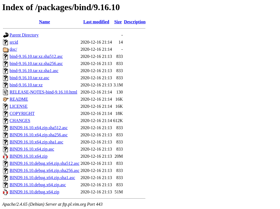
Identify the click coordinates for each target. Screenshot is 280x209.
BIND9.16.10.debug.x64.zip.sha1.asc (42, 177)
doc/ (13, 49)
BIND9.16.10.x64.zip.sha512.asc (39, 127)
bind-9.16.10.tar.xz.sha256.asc (36, 63)
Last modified (96, 21)
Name (44, 21)
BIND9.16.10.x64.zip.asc (32, 149)
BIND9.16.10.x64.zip (29, 156)
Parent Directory (24, 35)
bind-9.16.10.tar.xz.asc (29, 77)
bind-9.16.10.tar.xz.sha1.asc (34, 70)
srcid (14, 42)
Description (134, 21)
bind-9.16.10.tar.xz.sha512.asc (36, 56)
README (19, 99)
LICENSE (19, 106)
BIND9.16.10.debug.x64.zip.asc (38, 184)
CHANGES (20, 120)
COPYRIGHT (22, 113)
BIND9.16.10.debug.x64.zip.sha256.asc (45, 170)
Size (118, 21)
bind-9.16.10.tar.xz (26, 85)
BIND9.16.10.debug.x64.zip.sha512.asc (45, 163)
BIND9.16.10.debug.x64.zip (34, 192)
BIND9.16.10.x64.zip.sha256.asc (39, 134)
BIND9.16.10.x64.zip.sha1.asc (36, 142)
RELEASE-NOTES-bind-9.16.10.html (43, 92)
